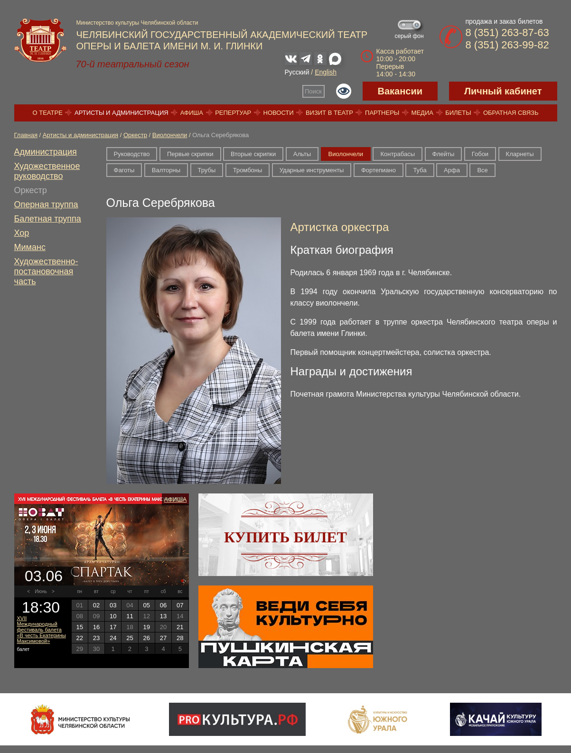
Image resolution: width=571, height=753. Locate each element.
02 (96, 605)
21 (180, 627)
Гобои (480, 154)
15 (79, 627)
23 (96, 637)
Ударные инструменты (312, 170)
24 (113, 637)
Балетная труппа (47, 218)
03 (113, 605)
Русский (297, 72)
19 (146, 627)
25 (129, 637)
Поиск (313, 91)
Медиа (422, 112)
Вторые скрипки (253, 154)
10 (113, 616)
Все (482, 170)
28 (180, 637)
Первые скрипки (190, 154)
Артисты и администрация (121, 112)
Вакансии (400, 91)
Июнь (41, 591)
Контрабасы (397, 154)
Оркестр (135, 135)
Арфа (452, 170)
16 (96, 627)
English (326, 72)
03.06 (44, 576)
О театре (48, 112)
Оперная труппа (46, 204)
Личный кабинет (503, 91)
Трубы (207, 170)
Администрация (45, 152)
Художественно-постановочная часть (46, 271)
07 (180, 605)
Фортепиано (378, 170)
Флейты (443, 154)
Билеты (458, 112)
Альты (302, 154)
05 (146, 605)
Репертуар (233, 112)
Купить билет (285, 537)
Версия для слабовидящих (343, 91)
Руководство (132, 154)
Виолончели (169, 135)
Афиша (191, 112)
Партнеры (382, 112)
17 (113, 627)
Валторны (166, 170)
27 (163, 637)
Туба (419, 170)
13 (163, 616)
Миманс (30, 247)
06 (163, 605)
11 (129, 616)
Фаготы (124, 170)
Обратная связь (511, 112)
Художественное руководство (47, 171)
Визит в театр (329, 112)
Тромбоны (247, 170)
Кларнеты (520, 154)
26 (146, 637)
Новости (278, 112)
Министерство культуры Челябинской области (137, 22)
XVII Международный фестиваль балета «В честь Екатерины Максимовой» (41, 629)
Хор (21, 233)
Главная (25, 135)
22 (79, 637)
